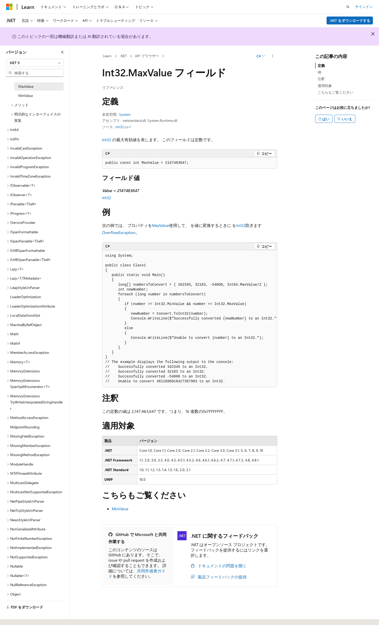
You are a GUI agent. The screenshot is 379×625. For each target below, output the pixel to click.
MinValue (120, 508)
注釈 (321, 78)
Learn (107, 55)
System (125, 114)
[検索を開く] (348, 6)
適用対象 (325, 85)
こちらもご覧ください (335, 92)
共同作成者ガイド (136, 573)
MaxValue (160, 225)
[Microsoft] (9, 7)
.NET (123, 55)
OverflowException (118, 232)
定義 (321, 65)
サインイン (364, 6)
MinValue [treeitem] (25, 95)
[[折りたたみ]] (62, 52)
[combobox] (35, 63)
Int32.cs (122, 126)
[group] (189, 318)
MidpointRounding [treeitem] (24, 427)
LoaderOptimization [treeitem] (25, 296)
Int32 (106, 139)
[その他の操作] (272, 56)
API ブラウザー (147, 55)
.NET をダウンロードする (350, 20)
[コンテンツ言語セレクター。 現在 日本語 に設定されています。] (16, 616)
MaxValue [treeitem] (25, 86)
